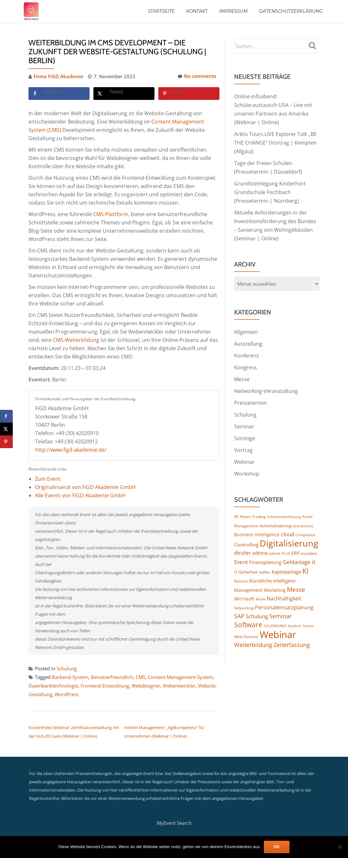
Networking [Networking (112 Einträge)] (244, 598)
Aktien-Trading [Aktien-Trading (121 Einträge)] (253, 507)
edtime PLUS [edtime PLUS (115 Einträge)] (279, 544)
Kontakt (197, 11)
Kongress (245, 361)
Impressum (233, 11)
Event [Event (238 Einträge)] (241, 553)
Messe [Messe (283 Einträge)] (296, 580)
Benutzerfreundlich (112, 676)
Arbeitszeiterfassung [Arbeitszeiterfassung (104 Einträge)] (284, 507)
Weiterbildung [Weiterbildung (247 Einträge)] (253, 636)
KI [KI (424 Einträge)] (305, 561)
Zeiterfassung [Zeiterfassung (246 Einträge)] (291, 636)
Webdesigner (145, 684)
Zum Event (47, 478)
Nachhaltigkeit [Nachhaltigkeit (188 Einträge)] (284, 589)
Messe (241, 372)
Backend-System (70, 676)
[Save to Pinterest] (188, 93)
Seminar (244, 418)
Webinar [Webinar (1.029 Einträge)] (278, 625)
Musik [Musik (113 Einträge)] (260, 589)
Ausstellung (248, 338)
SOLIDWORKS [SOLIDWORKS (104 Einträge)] (275, 617)
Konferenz (246, 349)
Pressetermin (250, 395)
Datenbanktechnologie (53, 684)
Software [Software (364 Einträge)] (248, 615)
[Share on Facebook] (59, 93)
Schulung (67, 668)
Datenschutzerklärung (291, 11)
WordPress (67, 693)
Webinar (244, 453)
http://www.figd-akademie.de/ (71, 449)
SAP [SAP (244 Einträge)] (239, 607)
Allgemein (246, 326)
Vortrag (243, 441)
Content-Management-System (180, 676)
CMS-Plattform (110, 213)
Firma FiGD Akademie (58, 76)
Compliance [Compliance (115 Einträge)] (305, 525)
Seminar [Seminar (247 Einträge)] (280, 607)
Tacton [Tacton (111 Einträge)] (308, 616)
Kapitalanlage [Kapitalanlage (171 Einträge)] (286, 562)
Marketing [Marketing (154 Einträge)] (275, 581)
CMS (140, 676)
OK (276, 847)
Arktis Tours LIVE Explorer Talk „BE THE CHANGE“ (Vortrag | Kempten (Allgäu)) (275, 141)
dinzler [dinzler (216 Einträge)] (242, 543)
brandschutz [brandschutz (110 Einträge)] (303, 516)
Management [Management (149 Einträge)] (248, 581)
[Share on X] (123, 93)
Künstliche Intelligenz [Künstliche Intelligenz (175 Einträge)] (272, 571)
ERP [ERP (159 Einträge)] (295, 544)
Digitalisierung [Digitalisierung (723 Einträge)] (289, 534)
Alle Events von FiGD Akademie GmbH (80, 495)
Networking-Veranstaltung (266, 384)
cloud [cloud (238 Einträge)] (287, 525)
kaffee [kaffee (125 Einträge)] (264, 563)
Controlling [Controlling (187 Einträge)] (246, 535)
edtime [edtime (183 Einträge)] (260, 544)
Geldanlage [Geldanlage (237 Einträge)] (297, 553)
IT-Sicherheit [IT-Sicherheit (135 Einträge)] (246, 563)
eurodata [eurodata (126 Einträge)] (309, 544)
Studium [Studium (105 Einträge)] (295, 616)
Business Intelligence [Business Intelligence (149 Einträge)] (257, 525)
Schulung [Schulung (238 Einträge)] (257, 607)
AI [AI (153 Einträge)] (236, 507)
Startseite (161, 11)
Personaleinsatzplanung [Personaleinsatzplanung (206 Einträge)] (284, 598)
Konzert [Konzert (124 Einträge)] (241, 572)
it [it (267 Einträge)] (313, 553)
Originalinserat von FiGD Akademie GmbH (85, 486)
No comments (197, 76)
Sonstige (244, 430)
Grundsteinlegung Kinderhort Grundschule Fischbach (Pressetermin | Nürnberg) (270, 189)
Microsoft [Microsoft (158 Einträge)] (244, 589)
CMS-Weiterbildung (76, 339)
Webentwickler (179, 684)
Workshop (246, 464)
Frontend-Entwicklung (105, 684)
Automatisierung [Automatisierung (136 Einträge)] (275, 516)
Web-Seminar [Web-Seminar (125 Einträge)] (246, 627)
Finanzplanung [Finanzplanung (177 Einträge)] (265, 553)
